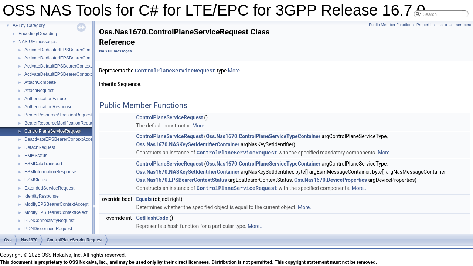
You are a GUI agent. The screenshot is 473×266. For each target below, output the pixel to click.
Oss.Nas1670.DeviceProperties (330, 179)
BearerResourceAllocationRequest (58, 114)
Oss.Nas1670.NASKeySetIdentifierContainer (187, 144)
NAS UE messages (37, 41)
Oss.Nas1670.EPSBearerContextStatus (181, 179)
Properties (425, 25)
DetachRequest (39, 147)
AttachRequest (39, 90)
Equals (144, 198)
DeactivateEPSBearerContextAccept (60, 139)
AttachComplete (40, 82)
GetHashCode (152, 217)
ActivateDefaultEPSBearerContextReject (64, 74)
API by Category (29, 25)
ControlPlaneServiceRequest (52, 131)
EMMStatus (35, 155)
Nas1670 (29, 240)
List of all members (454, 25)
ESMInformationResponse (50, 171)
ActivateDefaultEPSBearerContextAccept (64, 66)
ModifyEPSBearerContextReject (56, 212)
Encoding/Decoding (37, 33)
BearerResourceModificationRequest (60, 123)
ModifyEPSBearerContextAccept (56, 204)
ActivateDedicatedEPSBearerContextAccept (67, 49)
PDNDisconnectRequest (48, 228)
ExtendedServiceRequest (49, 188)
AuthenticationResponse (48, 106)
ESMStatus (35, 180)
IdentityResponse (41, 196)
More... (236, 71)
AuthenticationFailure (45, 98)
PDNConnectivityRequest (49, 220)
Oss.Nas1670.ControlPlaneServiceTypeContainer (263, 136)
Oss (8, 240)
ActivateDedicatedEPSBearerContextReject (67, 58)
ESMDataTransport (43, 163)
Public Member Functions (391, 25)
